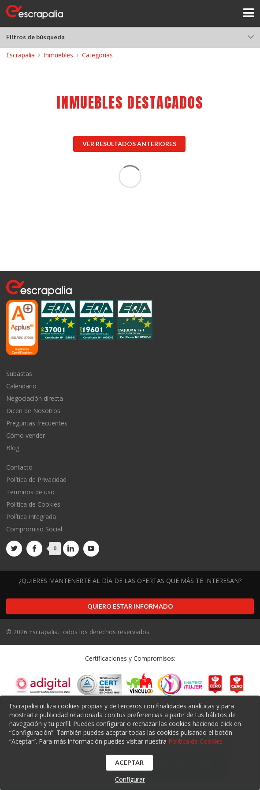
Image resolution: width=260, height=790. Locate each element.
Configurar (130, 779)
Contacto (19, 467)
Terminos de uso (30, 492)
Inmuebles (58, 55)
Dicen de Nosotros (33, 410)
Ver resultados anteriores (129, 143)
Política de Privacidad (36, 479)
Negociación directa (34, 398)
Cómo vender (25, 435)
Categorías (97, 55)
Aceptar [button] (129, 762)
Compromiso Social (34, 529)
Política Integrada (31, 516)
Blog (12, 447)
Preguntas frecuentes (36, 423)
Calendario (21, 386)
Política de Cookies (33, 504)
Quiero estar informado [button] (130, 606)
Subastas (19, 374)
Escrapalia (20, 55)
